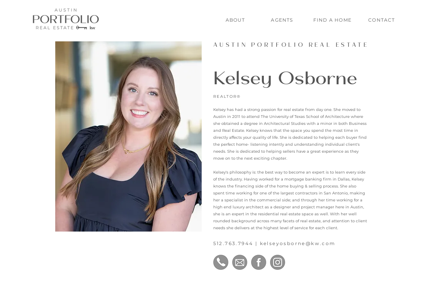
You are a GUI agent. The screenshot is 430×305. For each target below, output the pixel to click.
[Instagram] (277, 262)
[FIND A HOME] (333, 19)
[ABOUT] (235, 19)
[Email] (239, 262)
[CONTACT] (382, 19)
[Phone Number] (220, 262)
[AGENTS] (282, 19)
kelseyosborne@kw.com (298, 243)
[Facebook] (258, 262)
